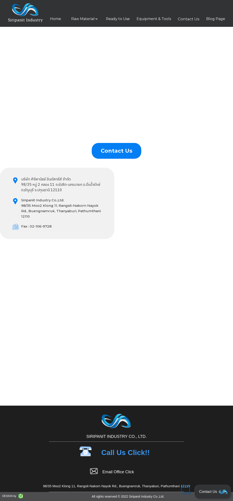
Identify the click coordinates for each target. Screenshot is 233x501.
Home (55, 19)
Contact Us (188, 19)
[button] (83, 19)
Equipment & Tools (154, 19)
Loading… (176, 275)
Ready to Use (118, 19)
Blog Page (215, 19)
